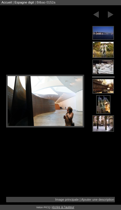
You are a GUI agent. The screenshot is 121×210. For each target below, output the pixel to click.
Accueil (6, 2)
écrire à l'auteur (63, 207)
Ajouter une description (97, 199)
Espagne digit (24, 2)
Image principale (67, 199)
